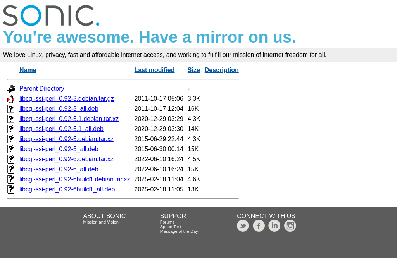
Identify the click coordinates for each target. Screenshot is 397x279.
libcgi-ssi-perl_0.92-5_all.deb (58, 149)
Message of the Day (179, 231)
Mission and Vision (101, 222)
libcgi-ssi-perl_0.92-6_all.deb (58, 169)
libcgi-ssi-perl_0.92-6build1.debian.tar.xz (74, 179)
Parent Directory (41, 88)
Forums (167, 222)
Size (194, 70)
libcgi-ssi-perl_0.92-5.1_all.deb (61, 129)
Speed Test (170, 226)
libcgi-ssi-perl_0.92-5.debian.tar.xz (66, 139)
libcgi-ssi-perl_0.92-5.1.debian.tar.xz (69, 118)
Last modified (155, 70)
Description (222, 70)
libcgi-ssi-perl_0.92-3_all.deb (58, 108)
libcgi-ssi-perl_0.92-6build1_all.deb (67, 189)
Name (27, 70)
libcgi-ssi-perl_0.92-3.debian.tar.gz (66, 98)
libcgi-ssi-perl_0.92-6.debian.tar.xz (66, 159)
